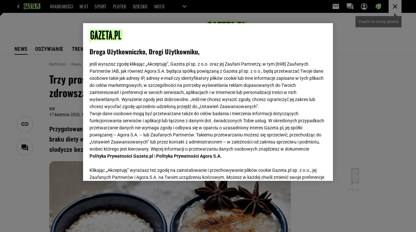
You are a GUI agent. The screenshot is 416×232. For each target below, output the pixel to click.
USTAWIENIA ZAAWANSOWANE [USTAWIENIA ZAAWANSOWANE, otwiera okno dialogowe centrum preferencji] (131, 168)
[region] (208, 102)
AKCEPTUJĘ (304, 168)
